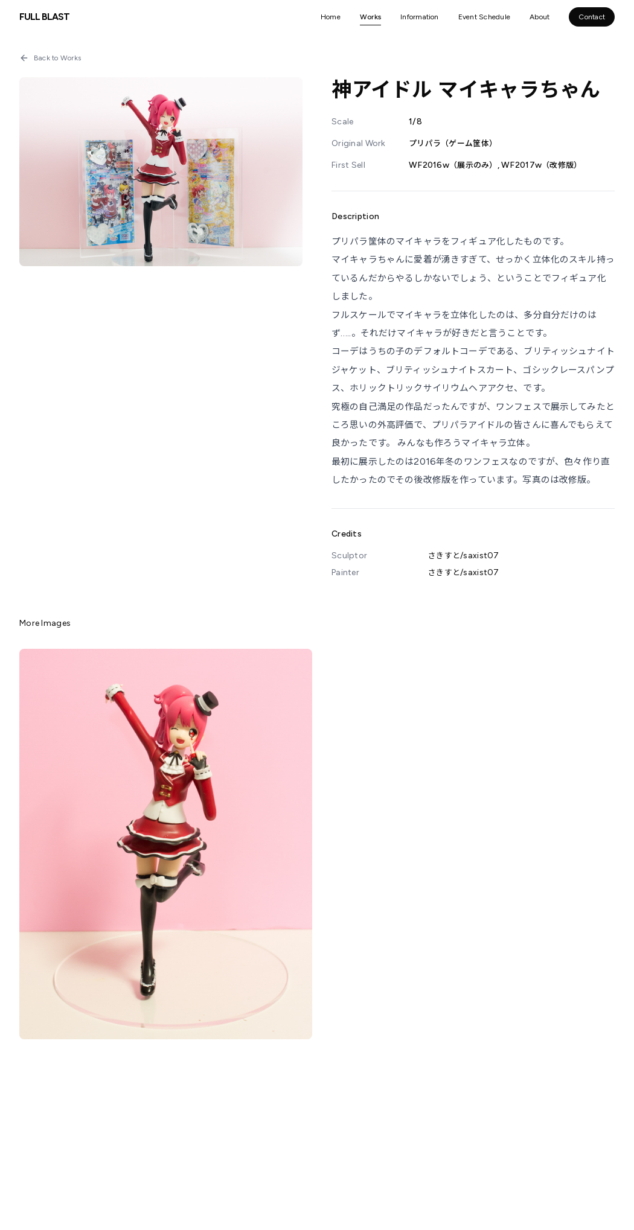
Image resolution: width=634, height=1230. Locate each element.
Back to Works (50, 58)
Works (370, 17)
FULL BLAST (44, 16)
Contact (591, 17)
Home (331, 17)
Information (419, 17)
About (539, 17)
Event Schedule (484, 17)
